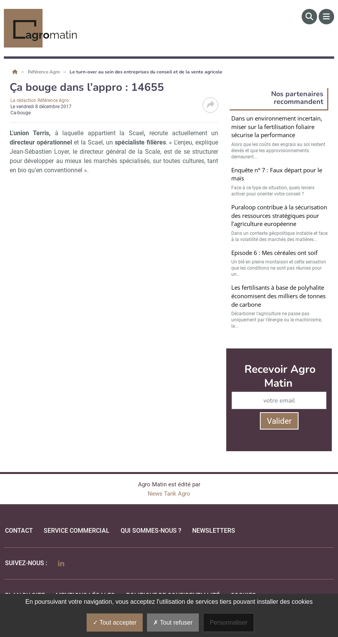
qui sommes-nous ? (151, 530)
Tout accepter (115, 622)
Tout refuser (173, 622)
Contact (19, 530)
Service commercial (76, 530)
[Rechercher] (309, 16)
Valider (279, 421)
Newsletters (213, 530)
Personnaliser (229, 622)
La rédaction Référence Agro (39, 100)
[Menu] (326, 16)
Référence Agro (44, 72)
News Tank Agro (169, 493)
